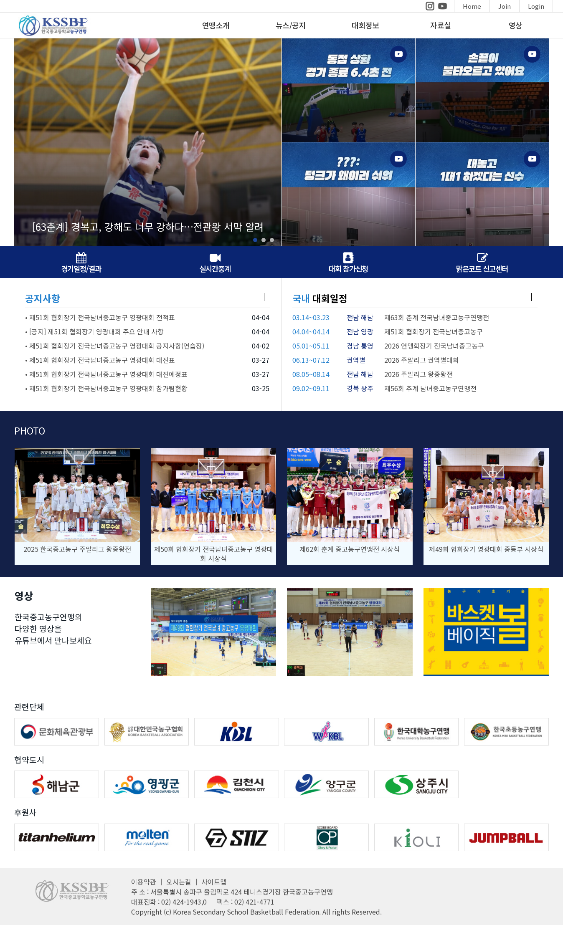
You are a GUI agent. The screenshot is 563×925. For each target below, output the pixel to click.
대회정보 (365, 25)
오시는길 (178, 882)
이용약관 (143, 882)
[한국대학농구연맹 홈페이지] (416, 732)
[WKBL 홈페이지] (326, 732)
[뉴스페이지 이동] (148, 142)
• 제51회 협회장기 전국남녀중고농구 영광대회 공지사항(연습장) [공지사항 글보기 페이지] (114, 346)
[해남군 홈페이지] (56, 784)
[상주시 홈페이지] (416, 784)
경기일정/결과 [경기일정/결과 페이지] (81, 263)
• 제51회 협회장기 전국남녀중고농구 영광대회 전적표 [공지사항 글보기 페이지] (100, 317)
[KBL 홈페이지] (236, 732)
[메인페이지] (50, 34)
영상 (515, 25)
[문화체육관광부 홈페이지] (56, 732)
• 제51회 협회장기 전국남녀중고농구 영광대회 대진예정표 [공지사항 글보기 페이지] (106, 374)
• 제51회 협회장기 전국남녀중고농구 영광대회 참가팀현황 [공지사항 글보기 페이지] (106, 388)
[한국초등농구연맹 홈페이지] (506, 732)
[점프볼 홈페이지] (506, 837)
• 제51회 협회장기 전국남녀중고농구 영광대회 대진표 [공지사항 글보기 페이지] (100, 360)
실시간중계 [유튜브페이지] (215, 263)
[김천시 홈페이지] (236, 784)
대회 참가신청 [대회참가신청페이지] (348, 263)
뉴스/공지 (291, 25)
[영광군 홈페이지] (146, 784)
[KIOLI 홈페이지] (416, 837)
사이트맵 (213, 882)
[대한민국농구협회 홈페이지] (146, 732)
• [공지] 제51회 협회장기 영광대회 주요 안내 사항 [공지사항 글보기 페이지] (94, 331)
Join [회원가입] (504, 6)
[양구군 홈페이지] (326, 784)
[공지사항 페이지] (264, 297)
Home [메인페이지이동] (472, 6)
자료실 (440, 25)
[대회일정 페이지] (531, 297)
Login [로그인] (536, 6)
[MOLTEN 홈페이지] (146, 837)
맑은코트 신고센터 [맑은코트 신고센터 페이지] (482, 263)
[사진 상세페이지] (77, 506)
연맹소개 (216, 25)
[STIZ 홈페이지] (236, 837)
